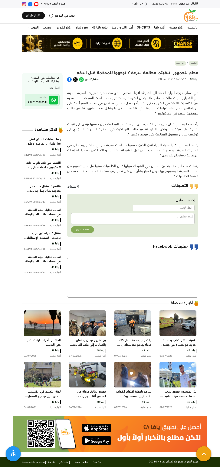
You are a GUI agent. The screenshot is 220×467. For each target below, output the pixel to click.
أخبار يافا (159, 27)
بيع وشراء (81, 27)
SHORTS (143, 27)
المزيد (34, 27)
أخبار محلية (176, 27)
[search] (62, 15)
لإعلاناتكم (65, 462)
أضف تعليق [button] (82, 229)
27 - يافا (140, 4)
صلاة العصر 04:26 (54, 4)
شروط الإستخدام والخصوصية (38, 462)
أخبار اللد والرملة (122, 27)
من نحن (97, 462)
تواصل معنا (81, 462)
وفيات (47, 27)
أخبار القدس (63, 27)
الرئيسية (192, 27)
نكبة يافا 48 (99, 27)
